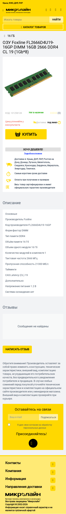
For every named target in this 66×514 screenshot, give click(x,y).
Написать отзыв (17, 349)
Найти (56, 19)
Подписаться (48, 417)
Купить (29, 134)
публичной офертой (25, 510)
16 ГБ (9, 36)
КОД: (7, 113)
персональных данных (34, 428)
